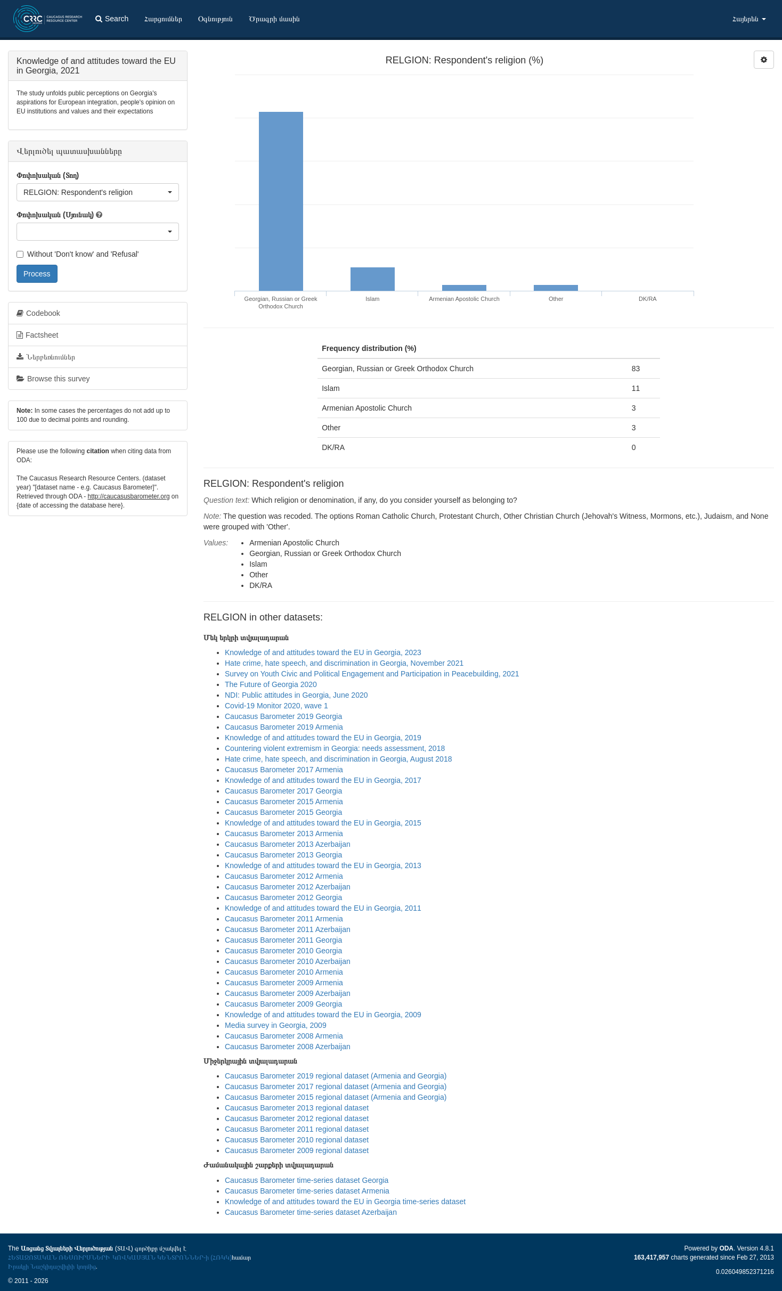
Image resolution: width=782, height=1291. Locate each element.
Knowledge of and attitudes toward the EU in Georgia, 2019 (323, 737)
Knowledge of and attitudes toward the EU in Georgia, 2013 (323, 865)
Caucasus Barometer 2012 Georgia (283, 897)
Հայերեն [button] (749, 18)
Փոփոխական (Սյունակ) (55, 214)
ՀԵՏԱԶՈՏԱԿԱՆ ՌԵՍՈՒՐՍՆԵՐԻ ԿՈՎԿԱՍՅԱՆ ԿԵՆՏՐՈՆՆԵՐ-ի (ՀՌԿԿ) (120, 1257)
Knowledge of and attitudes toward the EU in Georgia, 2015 (323, 823)
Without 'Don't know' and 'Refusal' (78, 254)
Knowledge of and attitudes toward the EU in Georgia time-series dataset (345, 1201)
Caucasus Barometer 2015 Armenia (284, 801)
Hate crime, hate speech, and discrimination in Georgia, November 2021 (344, 663)
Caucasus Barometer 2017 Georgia (283, 791)
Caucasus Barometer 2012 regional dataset (297, 1118)
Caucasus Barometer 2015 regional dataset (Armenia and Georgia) (335, 1097)
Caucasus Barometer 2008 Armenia (284, 1036)
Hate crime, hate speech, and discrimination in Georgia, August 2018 (338, 759)
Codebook (38, 313)
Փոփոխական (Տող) (48, 175)
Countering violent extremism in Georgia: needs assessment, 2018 (335, 748)
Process (37, 273)
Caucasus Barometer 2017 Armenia (284, 769)
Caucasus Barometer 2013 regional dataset (297, 1108)
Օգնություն (215, 18)
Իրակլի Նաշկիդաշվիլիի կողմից (52, 1266)
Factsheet (37, 335)
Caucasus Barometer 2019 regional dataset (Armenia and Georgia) (335, 1076)
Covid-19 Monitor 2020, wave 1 (276, 705)
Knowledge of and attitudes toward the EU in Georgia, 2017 (323, 780)
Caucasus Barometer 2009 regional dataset (297, 1150)
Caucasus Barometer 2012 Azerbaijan (288, 887)
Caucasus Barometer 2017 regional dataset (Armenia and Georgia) (335, 1086)
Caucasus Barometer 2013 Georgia (283, 855)
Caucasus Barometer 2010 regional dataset (297, 1139)
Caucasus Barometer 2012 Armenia (284, 876)
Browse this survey (53, 378)
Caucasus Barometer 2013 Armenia (284, 833)
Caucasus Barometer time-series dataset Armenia (307, 1191)
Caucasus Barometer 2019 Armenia (284, 727)
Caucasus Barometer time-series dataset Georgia (306, 1180)
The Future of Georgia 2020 (271, 684)
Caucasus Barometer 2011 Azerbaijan (288, 929)
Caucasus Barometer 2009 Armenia (284, 982)
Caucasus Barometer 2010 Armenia (284, 972)
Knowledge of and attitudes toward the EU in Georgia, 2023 (323, 652)
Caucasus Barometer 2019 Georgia (283, 716)
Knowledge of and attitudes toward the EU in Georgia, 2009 (323, 1014)
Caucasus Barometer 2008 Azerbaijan (288, 1046)
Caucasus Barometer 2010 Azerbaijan (288, 961)
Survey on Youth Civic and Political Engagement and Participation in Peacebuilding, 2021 (372, 673)
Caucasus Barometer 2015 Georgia (283, 812)
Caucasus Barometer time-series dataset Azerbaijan (311, 1212)
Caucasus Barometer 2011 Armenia (284, 918)
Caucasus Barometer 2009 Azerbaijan (288, 993)
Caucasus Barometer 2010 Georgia (283, 950)
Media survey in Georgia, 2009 (276, 1025)
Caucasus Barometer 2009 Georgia (283, 1004)
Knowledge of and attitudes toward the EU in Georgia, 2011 (323, 908)
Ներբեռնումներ (46, 357)
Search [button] (111, 18)
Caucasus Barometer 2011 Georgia (283, 940)
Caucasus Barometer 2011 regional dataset (297, 1129)
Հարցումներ (163, 18)
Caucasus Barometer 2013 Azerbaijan (288, 844)
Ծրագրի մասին (274, 18)
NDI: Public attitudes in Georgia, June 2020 (296, 695)
